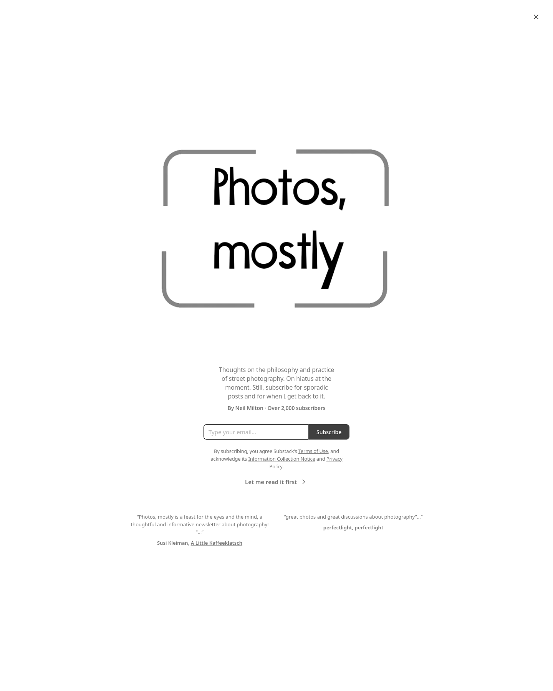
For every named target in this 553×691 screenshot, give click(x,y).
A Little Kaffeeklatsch (216, 542)
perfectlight (369, 527)
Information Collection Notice (281, 458)
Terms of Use (313, 451)
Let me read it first (276, 482)
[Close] (536, 17)
